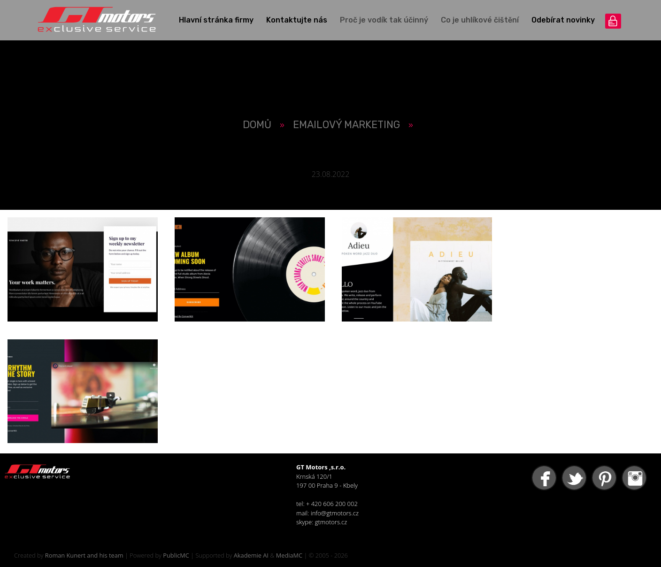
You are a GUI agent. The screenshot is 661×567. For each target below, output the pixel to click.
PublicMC (176, 555)
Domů (257, 124)
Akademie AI (251, 555)
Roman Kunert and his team (84, 555)
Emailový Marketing (346, 124)
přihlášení (613, 21)
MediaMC (289, 555)
